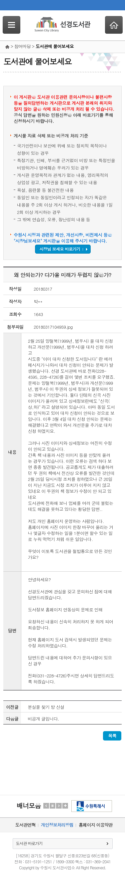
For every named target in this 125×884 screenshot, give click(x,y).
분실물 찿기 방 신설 (46, 707)
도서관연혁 (25, 825)
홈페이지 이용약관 (95, 825)
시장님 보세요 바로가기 (59, 249)
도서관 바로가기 (29, 843)
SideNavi (11, 25)
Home (114, 25)
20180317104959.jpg (53, 327)
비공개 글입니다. (43, 718)
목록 (112, 735)
